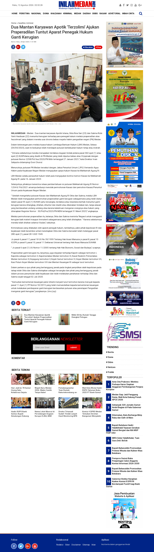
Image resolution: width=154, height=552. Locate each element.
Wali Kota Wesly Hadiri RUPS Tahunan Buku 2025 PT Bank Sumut (92, 390)
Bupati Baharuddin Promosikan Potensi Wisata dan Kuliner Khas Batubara (127, 450)
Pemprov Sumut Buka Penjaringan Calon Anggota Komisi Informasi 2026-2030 (125, 461)
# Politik (110, 372)
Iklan (94, 545)
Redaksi (59, 545)
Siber (67, 545)
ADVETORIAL (114, 13)
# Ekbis (109, 362)
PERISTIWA (24, 13)
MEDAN (77, 13)
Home (13, 23)
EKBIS (95, 13)
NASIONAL (36, 13)
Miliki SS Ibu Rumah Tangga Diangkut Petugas (84, 316)
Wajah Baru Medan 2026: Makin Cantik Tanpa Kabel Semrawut (43, 391)
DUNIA (46, 13)
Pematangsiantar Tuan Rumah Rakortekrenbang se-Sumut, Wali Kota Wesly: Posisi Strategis (68, 392)
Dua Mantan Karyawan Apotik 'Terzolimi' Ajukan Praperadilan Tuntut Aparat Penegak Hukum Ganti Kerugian (38, 318)
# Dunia (109, 357)
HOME (14, 13)
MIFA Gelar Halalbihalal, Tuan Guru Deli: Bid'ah (125, 439)
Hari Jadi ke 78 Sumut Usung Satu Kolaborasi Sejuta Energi (21, 391)
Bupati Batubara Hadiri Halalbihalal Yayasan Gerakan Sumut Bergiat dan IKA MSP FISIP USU (123, 429)
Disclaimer (76, 545)
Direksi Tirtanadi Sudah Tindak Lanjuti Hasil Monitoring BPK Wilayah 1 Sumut (68, 414)
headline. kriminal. (26, 23)
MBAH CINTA (128, 13)
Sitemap (86, 545)
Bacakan (88, 47)
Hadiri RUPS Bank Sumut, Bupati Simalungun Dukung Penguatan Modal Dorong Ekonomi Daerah (20, 417)
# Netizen (110, 367)
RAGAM (103, 13)
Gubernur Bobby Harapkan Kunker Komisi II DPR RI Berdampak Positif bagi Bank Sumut (123, 483)
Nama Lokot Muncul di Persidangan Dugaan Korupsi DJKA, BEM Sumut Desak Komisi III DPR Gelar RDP (45, 416)
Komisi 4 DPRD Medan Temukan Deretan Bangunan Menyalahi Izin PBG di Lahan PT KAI (92, 416)
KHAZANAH (56, 13)
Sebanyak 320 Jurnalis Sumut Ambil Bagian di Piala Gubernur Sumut (126, 407)
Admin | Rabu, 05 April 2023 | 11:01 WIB (23, 42)
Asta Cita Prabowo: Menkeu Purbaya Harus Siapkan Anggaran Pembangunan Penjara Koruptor (124, 385)
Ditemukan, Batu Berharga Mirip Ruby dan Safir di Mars (127, 416)
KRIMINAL (67, 13)
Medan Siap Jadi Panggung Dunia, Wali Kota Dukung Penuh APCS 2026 (126, 397)
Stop (98, 47)
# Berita (110, 352)
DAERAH (87, 13)
